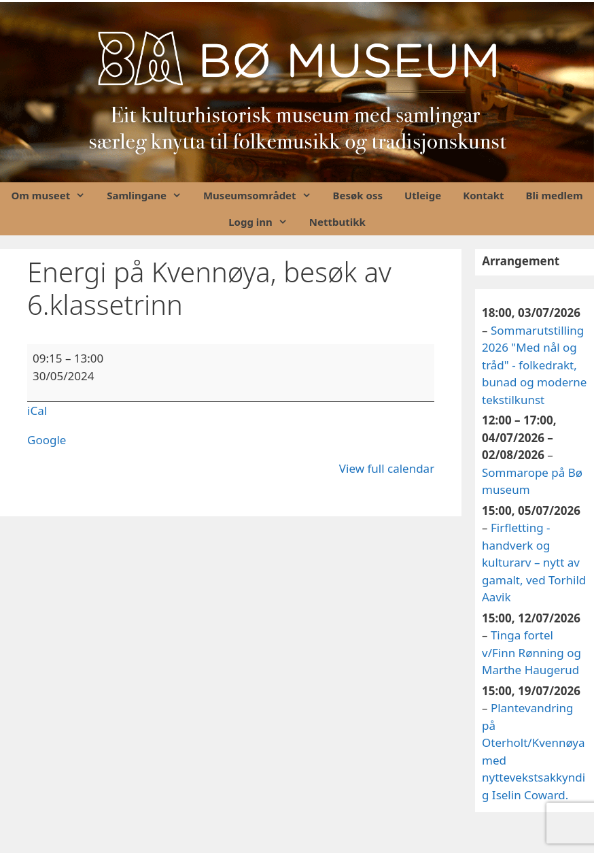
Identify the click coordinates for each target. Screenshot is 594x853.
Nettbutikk (337, 222)
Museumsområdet (262, 195)
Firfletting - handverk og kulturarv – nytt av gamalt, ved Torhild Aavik (534, 562)
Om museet (53, 195)
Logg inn (263, 222)
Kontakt (483, 195)
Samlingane (149, 195)
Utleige (422, 195)
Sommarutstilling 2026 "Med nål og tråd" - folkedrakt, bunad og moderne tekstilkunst (534, 364)
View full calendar (386, 468)
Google (46, 440)
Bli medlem (554, 195)
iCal (37, 410)
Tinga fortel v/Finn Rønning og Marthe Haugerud (531, 652)
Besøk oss (358, 195)
